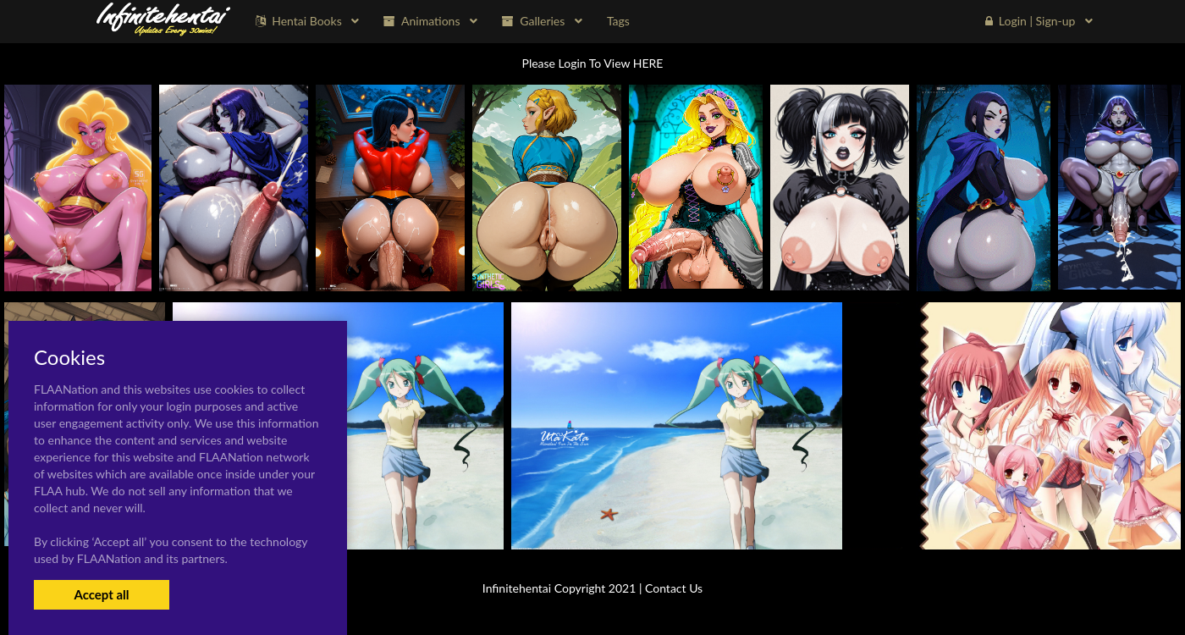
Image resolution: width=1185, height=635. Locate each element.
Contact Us (674, 588)
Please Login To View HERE (593, 63)
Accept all (101, 594)
